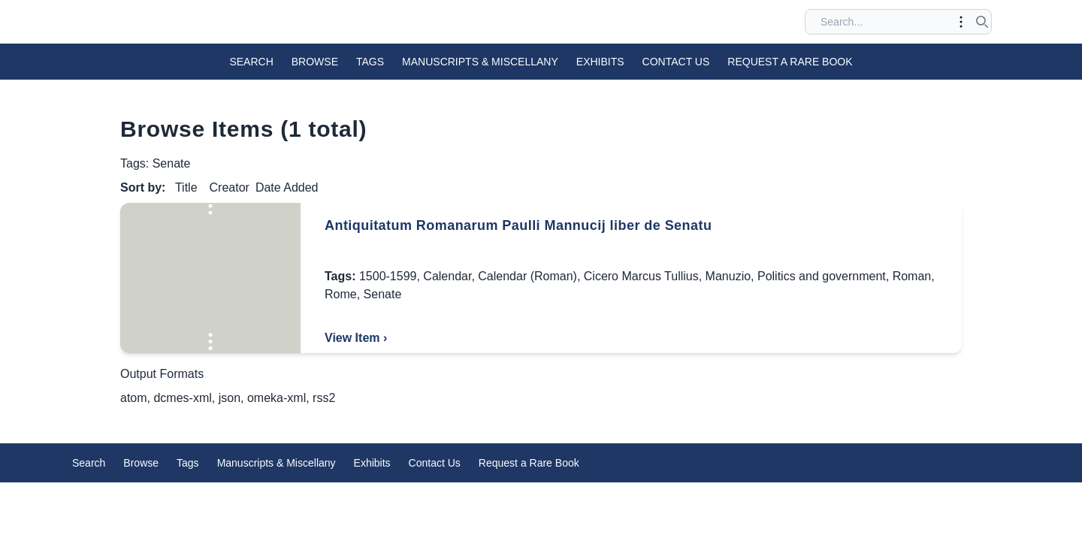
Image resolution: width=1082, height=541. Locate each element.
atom (133, 397)
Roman (912, 276)
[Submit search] (982, 22)
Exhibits (600, 62)
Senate (383, 294)
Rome (341, 294)
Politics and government (821, 276)
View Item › (356, 337)
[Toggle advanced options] (961, 22)
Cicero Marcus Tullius (641, 276)
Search (251, 62)
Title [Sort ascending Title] (186, 187)
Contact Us (676, 62)
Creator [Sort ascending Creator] (229, 187)
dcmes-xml (182, 397)
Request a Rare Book (789, 62)
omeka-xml (276, 397)
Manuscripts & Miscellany (480, 62)
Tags (370, 62)
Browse (315, 62)
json (229, 397)
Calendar (447, 276)
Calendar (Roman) (527, 276)
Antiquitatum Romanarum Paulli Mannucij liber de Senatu (518, 225)
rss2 (324, 397)
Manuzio (728, 276)
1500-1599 (388, 276)
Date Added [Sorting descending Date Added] (287, 187)
